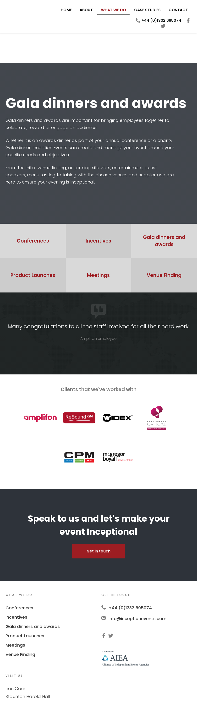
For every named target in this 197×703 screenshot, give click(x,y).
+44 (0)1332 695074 (161, 20)
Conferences (19, 578)
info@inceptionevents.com (137, 589)
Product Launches (24, 606)
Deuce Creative (146, 693)
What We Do (113, 10)
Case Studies (147, 10)
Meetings (15, 615)
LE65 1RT (57, 675)
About (86, 10)
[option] (98, 302)
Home (66, 10)
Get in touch (98, 521)
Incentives (16, 587)
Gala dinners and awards (32, 597)
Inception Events (22, 14)
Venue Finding (20, 625)
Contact (178, 10)
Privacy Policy (96, 693)
